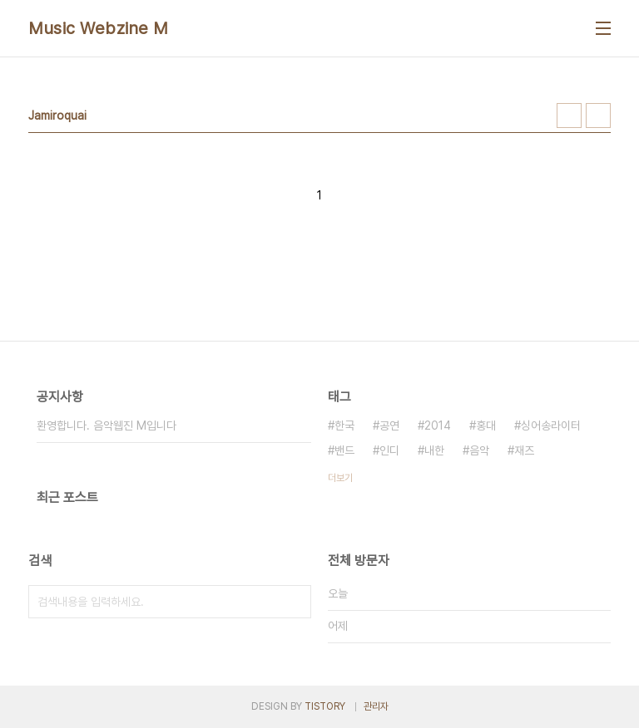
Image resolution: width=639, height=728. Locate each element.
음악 (479, 450)
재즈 (524, 450)
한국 (344, 425)
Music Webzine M (98, 28)
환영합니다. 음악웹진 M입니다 (106, 425)
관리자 (376, 706)
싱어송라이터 (551, 425)
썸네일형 (569, 115)
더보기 (340, 478)
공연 (389, 425)
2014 (437, 425)
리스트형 (598, 115)
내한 (434, 450)
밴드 (344, 450)
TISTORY (325, 706)
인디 (389, 450)
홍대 (486, 425)
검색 (294, 601)
